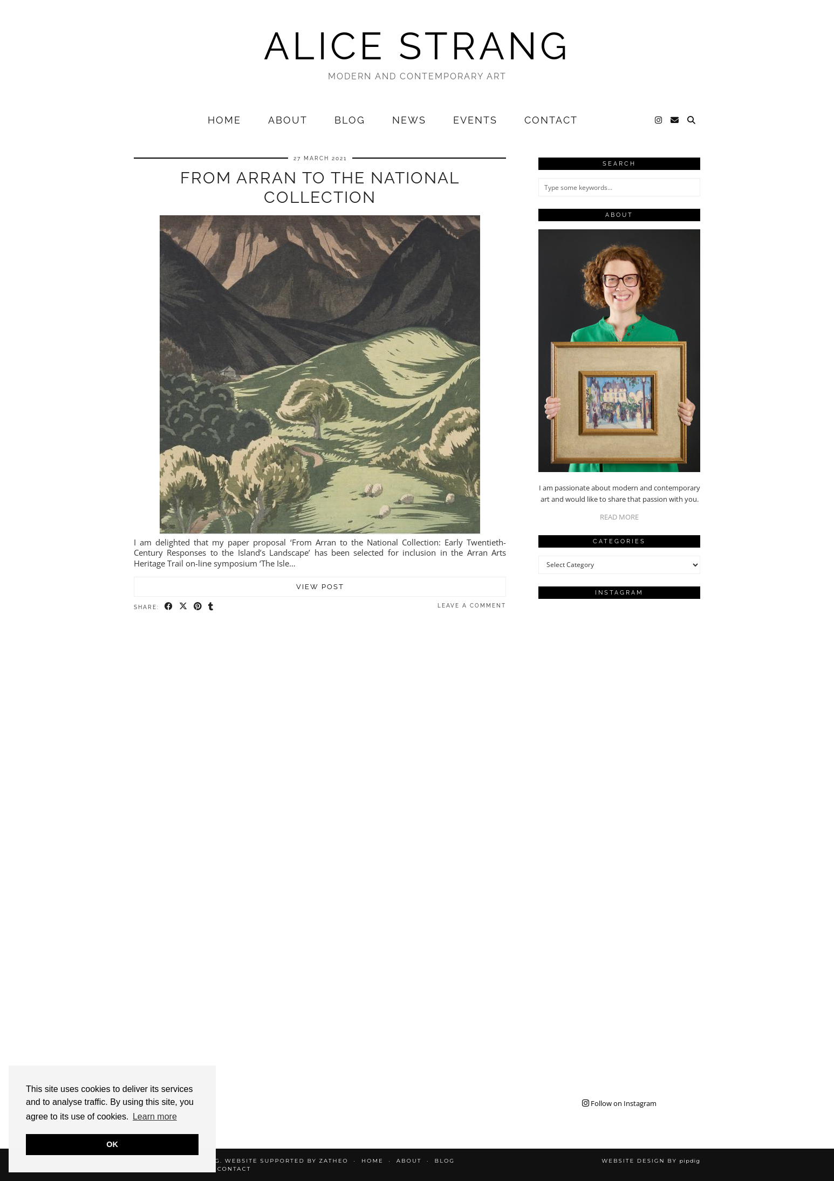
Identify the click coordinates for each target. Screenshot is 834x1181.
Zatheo (333, 1160)
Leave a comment (471, 606)
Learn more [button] (155, 1116)
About (287, 120)
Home (224, 120)
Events (475, 120)
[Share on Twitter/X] (183, 606)
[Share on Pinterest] (198, 606)
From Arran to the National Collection (320, 187)
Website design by (650, 1160)
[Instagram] (659, 120)
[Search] (691, 120)
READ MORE (619, 517)
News (409, 120)
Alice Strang (417, 46)
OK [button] (112, 1144)
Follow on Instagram (619, 1103)
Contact (551, 120)
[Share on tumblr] (211, 606)
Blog (349, 120)
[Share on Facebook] (169, 606)
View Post (320, 587)
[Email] (675, 120)
